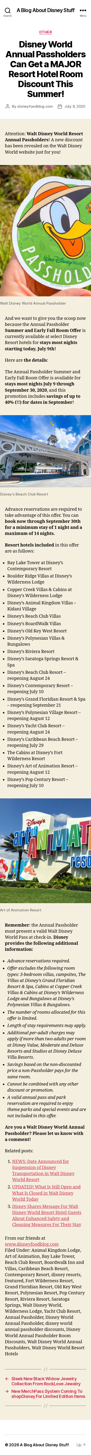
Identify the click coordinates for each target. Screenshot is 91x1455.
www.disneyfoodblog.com (32, 1244)
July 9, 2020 (74, 106)
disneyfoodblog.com (35, 106)
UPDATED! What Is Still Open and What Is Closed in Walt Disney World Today (46, 1193)
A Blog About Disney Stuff (45, 10)
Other (45, 32)
